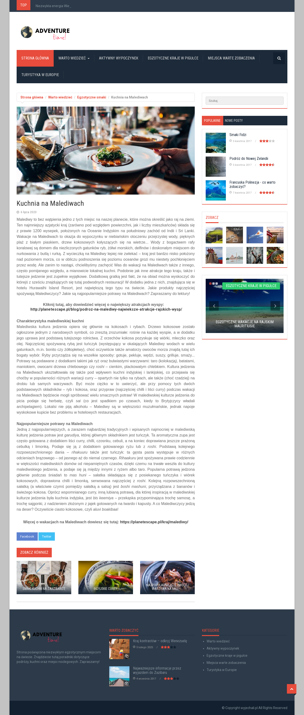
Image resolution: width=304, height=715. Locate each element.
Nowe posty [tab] (234, 120)
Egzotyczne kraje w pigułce (173, 58)
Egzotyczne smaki (91, 97)
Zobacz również (34, 552)
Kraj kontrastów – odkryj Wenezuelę (160, 641)
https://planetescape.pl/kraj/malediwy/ (154, 522)
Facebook (27, 536)
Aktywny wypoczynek (118, 58)
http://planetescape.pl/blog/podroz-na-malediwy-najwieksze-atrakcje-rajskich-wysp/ (106, 309)
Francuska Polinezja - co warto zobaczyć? (252, 184)
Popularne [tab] (212, 120)
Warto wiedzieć (74, 58)
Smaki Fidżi (237, 134)
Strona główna (35, 58)
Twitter (46, 536)
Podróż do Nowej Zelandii (248, 158)
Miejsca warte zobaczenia (231, 58)
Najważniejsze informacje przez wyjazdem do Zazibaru (157, 670)
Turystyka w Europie (40, 75)
